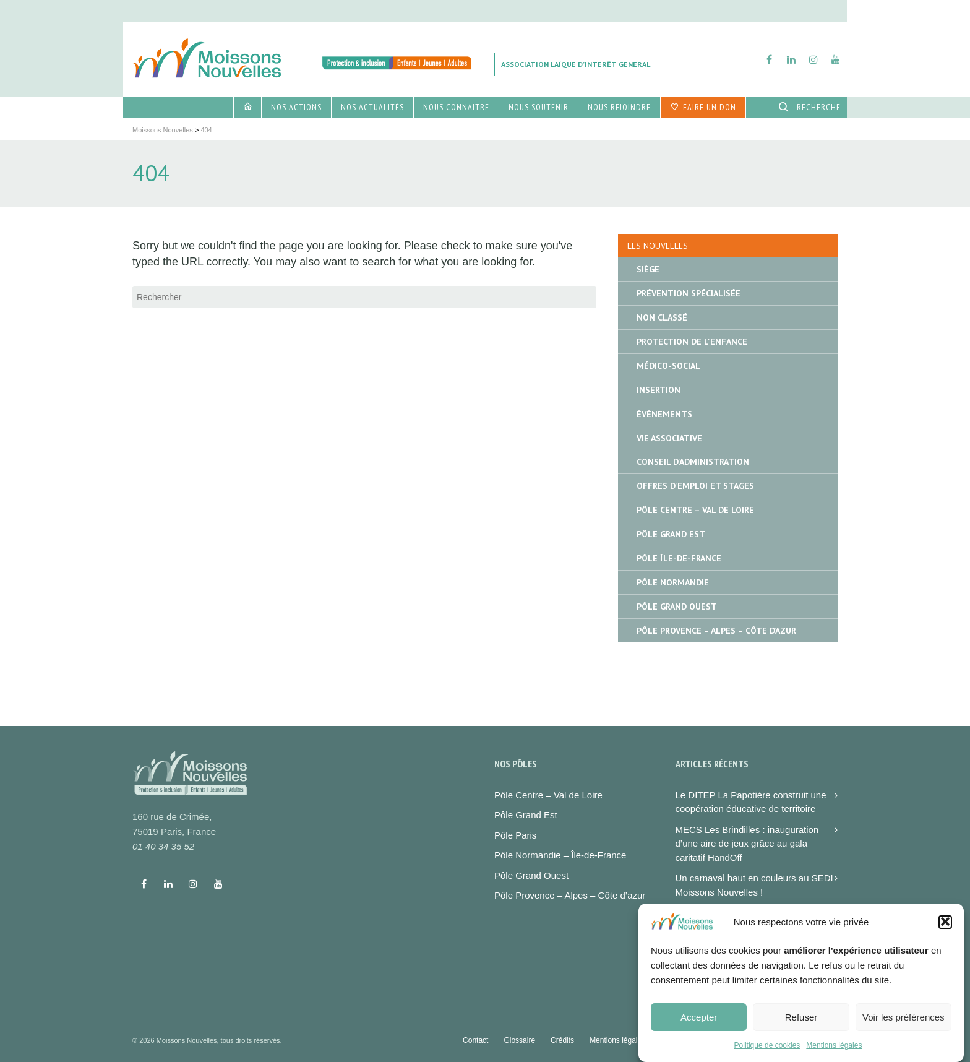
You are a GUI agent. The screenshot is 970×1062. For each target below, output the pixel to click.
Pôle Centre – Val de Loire (695, 510)
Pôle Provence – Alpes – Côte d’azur (569, 895)
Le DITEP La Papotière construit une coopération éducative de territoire (751, 802)
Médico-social (668, 365)
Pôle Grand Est (671, 534)
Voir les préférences (903, 1024)
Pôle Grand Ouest (677, 606)
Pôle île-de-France (679, 558)
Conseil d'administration (693, 461)
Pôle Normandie (673, 582)
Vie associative (669, 438)
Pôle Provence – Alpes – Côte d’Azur (716, 630)
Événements (664, 414)
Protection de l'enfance (692, 341)
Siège (648, 269)
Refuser (801, 1024)
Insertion (658, 389)
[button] (945, 929)
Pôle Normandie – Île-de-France (560, 855)
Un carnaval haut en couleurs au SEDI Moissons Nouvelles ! (754, 885)
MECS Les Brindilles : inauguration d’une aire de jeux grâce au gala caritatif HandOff (747, 843)
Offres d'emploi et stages (695, 485)
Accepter (698, 1024)
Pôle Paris (515, 835)
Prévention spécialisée (688, 293)
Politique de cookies (767, 1052)
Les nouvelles (657, 245)
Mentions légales (834, 1052)
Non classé (662, 317)
